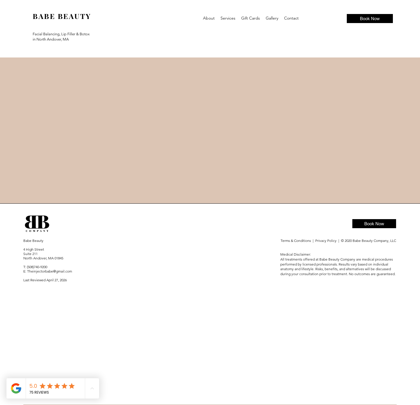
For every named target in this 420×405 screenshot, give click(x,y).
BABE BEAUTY (62, 16)
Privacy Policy (326, 240)
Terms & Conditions (296, 240)
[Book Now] (370, 18)
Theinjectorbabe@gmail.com (49, 271)
